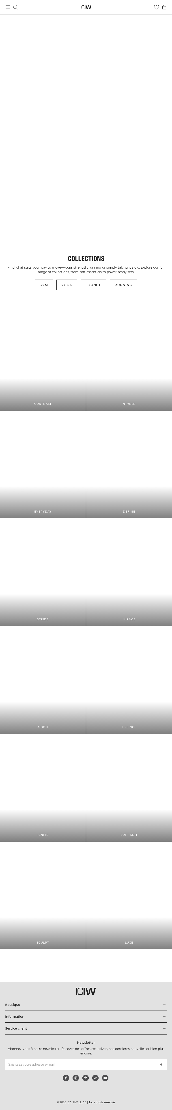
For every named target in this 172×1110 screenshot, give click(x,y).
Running (123, 285)
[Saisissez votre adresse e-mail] (80, 1064)
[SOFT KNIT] (129, 788)
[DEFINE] (129, 464)
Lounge (93, 285)
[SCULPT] (43, 895)
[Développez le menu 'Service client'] (86, 1028)
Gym (44, 285)
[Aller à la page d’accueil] (86, 7)
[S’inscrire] (161, 1064)
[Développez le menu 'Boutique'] (86, 1005)
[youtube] (105, 1077)
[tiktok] (95, 1077)
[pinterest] (85, 1077)
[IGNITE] (43, 788)
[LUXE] (129, 895)
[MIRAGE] (129, 572)
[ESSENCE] (129, 680)
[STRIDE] (43, 572)
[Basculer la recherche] (15, 7)
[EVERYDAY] (43, 464)
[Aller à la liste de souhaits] (156, 7)
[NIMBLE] (129, 357)
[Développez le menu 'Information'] (86, 1016)
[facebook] (65, 1077)
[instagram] (75, 1077)
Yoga (66, 285)
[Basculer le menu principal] (8, 7)
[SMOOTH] (43, 680)
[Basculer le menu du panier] (164, 7)
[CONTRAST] (43, 357)
